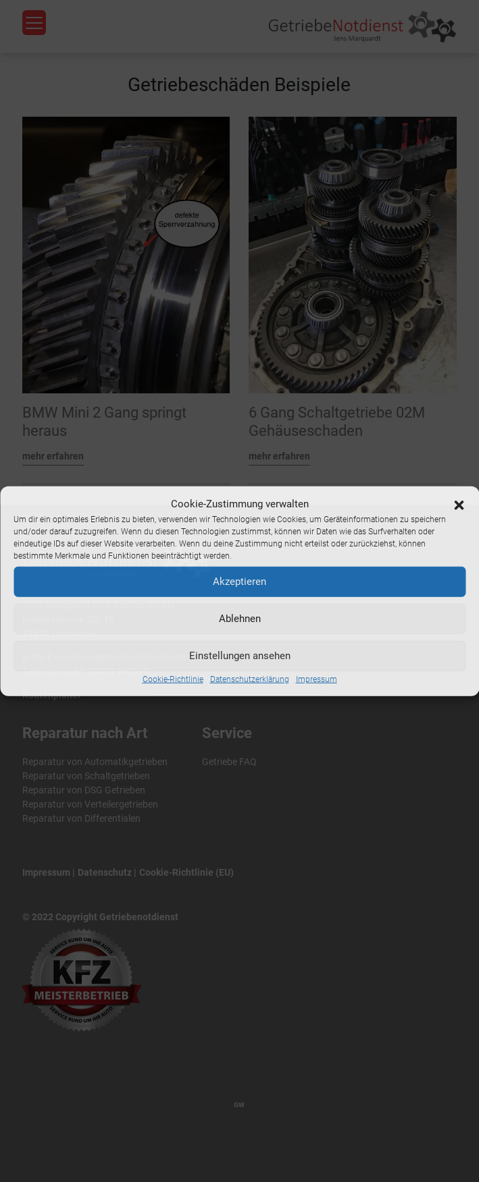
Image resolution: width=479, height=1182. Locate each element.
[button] (458, 504)
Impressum (316, 678)
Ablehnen (240, 619)
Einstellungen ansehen (240, 656)
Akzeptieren (239, 581)
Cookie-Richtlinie (173, 678)
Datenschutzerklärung (249, 678)
